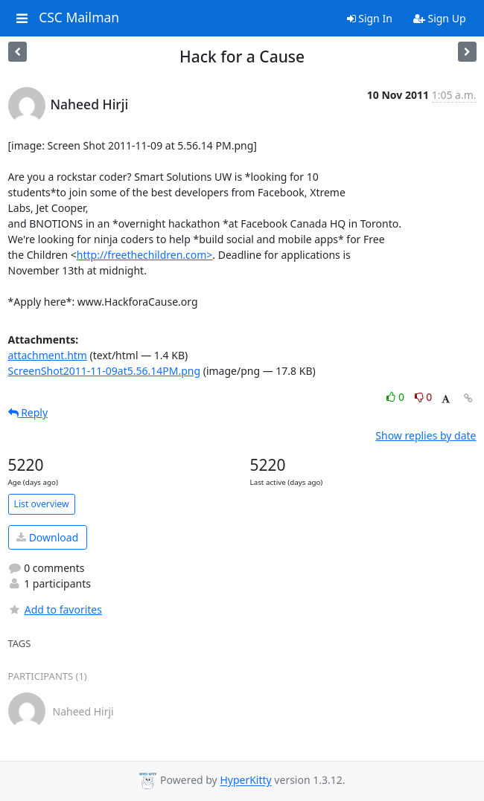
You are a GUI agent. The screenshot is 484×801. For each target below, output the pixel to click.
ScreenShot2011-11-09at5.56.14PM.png (104, 371)
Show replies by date (425, 435)
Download (47, 537)
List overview (41, 504)
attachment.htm (47, 355)
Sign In (369, 18)
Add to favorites (55, 609)
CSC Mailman (79, 18)
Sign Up (439, 18)
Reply (28, 412)
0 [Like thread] (396, 397)
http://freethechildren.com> (145, 255)
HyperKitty (245, 780)
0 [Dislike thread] (424, 397)
